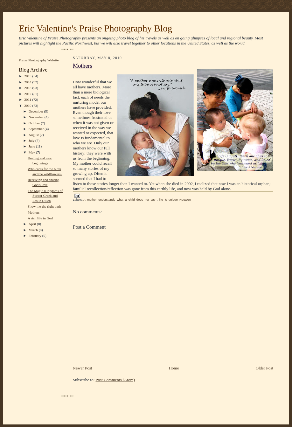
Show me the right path (44, 206)
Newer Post (82, 368)
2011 (28, 99)
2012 (28, 94)
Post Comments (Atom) (115, 379)
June (32, 146)
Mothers (33, 212)
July (32, 140)
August (34, 135)
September (37, 129)
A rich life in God (40, 218)
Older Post (264, 368)
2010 (28, 105)
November (37, 117)
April (33, 224)
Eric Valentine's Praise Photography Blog (95, 28)
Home (174, 368)
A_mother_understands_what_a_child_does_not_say (119, 199)
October (35, 123)
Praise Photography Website (39, 60)
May (32, 152)
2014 (28, 82)
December (36, 111)
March (34, 230)
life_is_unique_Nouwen (175, 199)
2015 (28, 76)
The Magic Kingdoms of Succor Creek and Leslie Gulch (45, 196)
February (35, 236)
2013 (28, 88)
